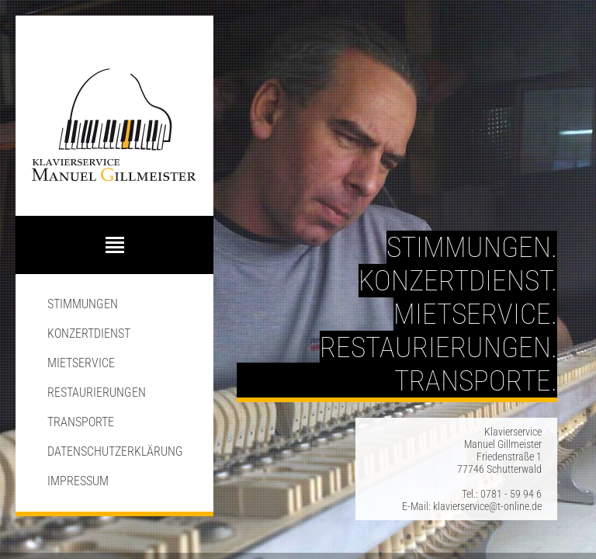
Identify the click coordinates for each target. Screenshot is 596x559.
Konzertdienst (88, 333)
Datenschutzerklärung (115, 451)
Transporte (80, 422)
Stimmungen (82, 304)
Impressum (78, 481)
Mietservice (81, 363)
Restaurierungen (96, 392)
